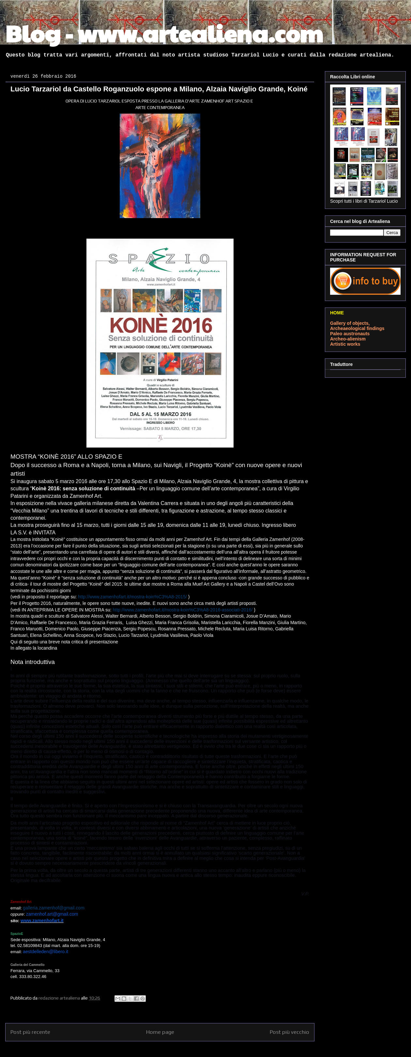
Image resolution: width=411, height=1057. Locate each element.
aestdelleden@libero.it (45, 951)
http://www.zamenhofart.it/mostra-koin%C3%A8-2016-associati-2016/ (183, 609)
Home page (160, 1032)
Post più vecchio (289, 1032)
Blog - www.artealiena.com (164, 33)
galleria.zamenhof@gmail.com (53, 907)
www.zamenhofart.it (42, 920)
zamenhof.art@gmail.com (52, 914)
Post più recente (30, 1032)
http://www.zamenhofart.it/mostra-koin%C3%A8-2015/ (132, 596)
